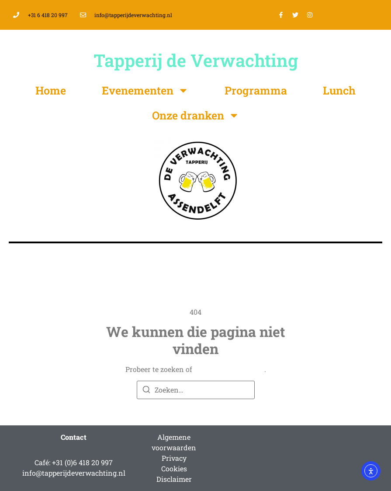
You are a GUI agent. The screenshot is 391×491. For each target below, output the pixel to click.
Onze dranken (195, 115)
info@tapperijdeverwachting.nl (73, 472)
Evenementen (145, 90)
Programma (256, 90)
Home (50, 90)
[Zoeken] (146, 391)
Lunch (339, 90)
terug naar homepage (229, 369)
